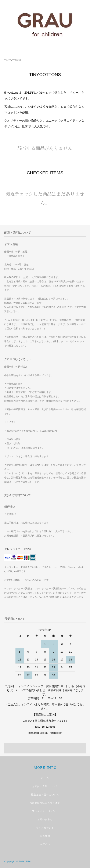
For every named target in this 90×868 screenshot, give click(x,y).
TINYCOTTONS (12, 60)
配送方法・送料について (45, 794)
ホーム (45, 778)
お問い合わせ (45, 819)
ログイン (45, 844)
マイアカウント (45, 827)
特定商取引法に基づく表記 (45, 803)
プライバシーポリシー (45, 811)
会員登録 (45, 836)
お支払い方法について (45, 786)
